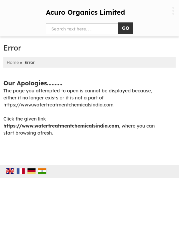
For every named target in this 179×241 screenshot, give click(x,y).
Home (13, 62)
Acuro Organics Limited (85, 12)
